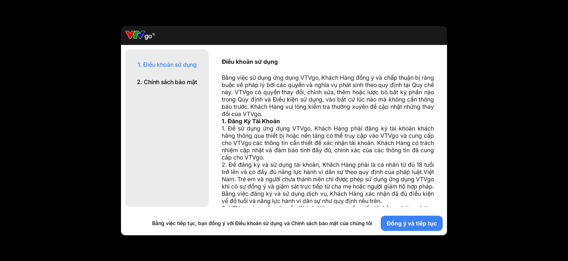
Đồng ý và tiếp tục (412, 223)
